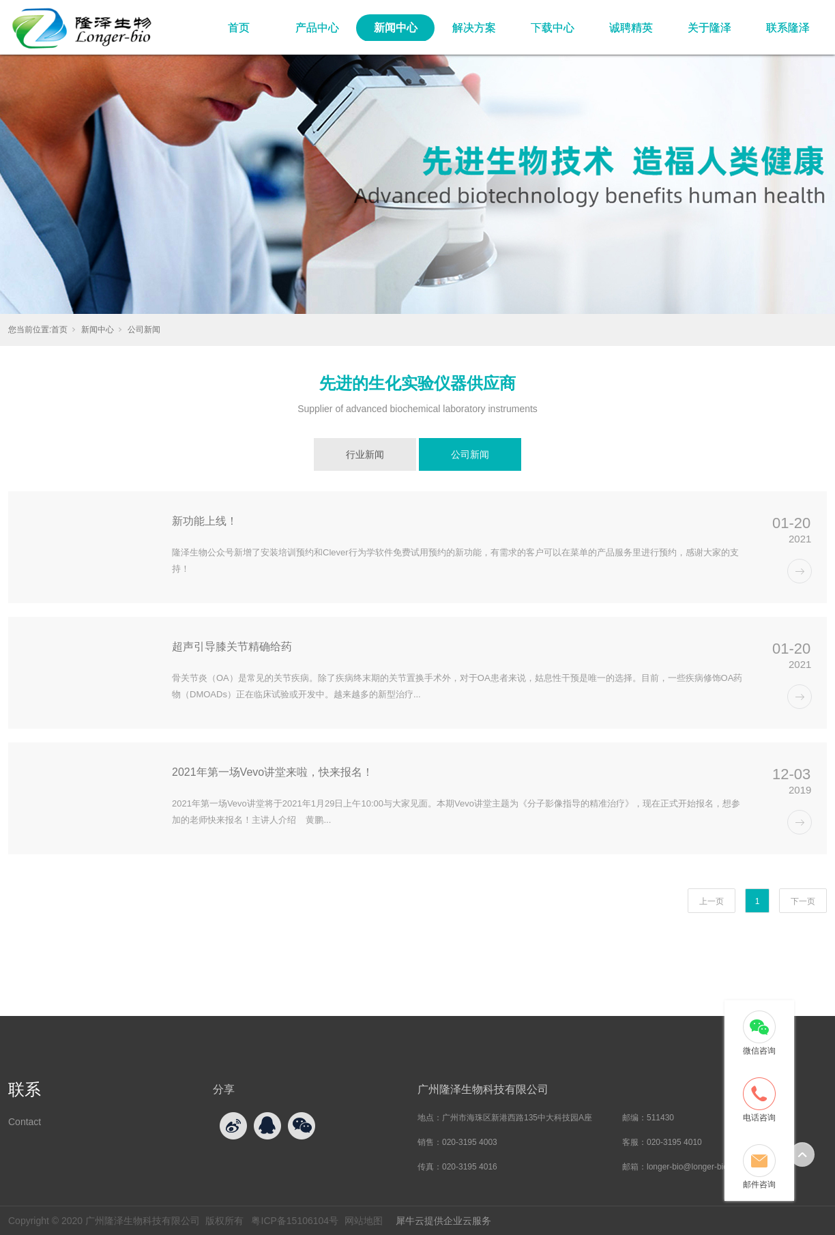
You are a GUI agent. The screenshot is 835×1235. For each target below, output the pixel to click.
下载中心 (552, 27)
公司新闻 (144, 329)
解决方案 (474, 27)
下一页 (803, 901)
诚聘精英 (631, 27)
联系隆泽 (788, 27)
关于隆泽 (709, 27)
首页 (239, 27)
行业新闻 (365, 454)
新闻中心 (396, 27)
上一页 (711, 901)
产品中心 (317, 27)
